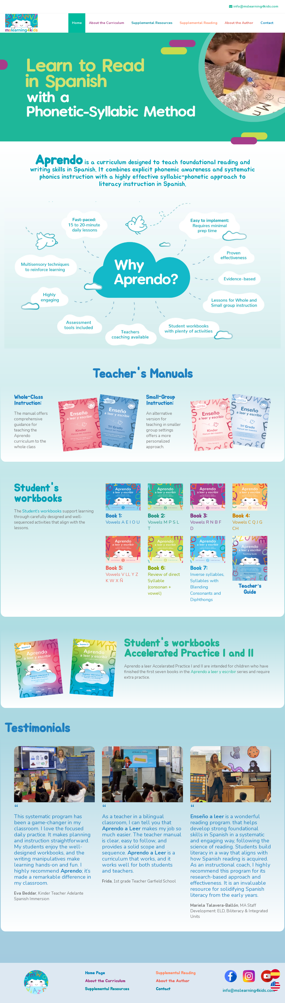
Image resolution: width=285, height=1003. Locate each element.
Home (77, 23)
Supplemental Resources (151, 23)
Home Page (95, 973)
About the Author (239, 23)
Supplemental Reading (198, 23)
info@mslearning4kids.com (255, 6)
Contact (267, 23)
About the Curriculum (106, 23)
